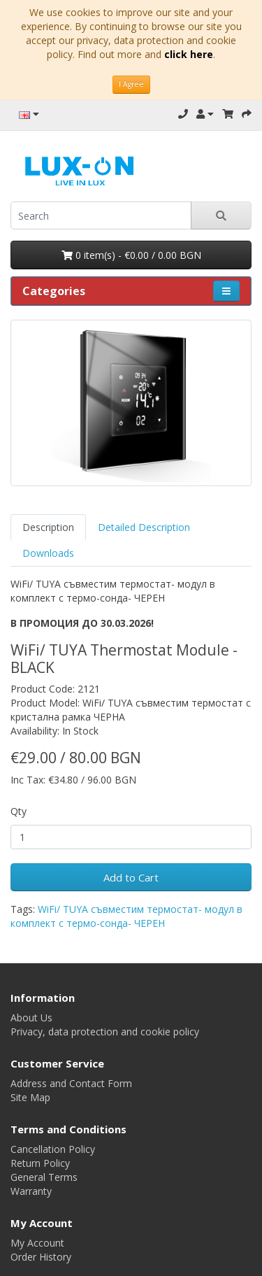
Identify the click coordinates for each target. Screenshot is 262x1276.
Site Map (30, 1097)
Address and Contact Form (71, 1083)
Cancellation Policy (52, 1149)
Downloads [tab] (48, 553)
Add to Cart (131, 877)
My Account (37, 1242)
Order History (40, 1256)
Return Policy (40, 1163)
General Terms (44, 1177)
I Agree (131, 84)
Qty (18, 811)
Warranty (31, 1191)
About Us (31, 1017)
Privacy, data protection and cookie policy (104, 1031)
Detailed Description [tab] (144, 527)
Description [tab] (48, 527)
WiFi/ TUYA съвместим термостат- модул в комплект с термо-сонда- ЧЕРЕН (126, 916)
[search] (100, 215)
